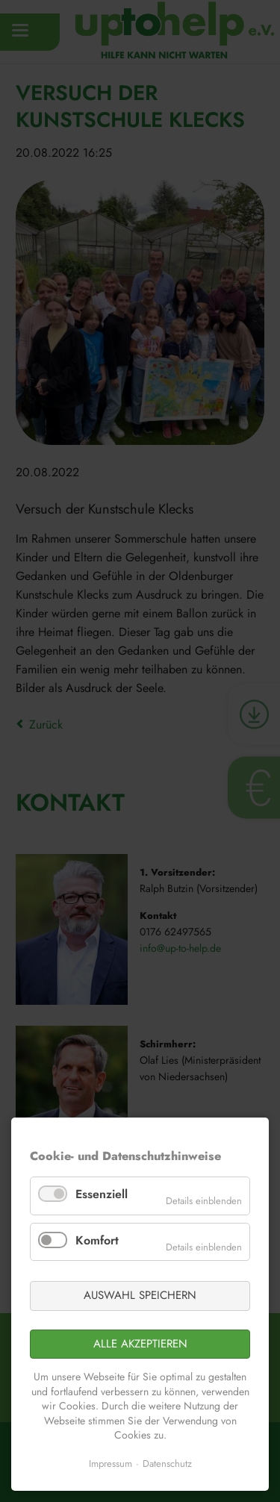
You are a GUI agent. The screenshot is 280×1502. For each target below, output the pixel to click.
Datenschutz (167, 1463)
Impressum (110, 1463)
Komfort (97, 1240)
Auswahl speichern (140, 1295)
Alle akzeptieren (140, 1344)
